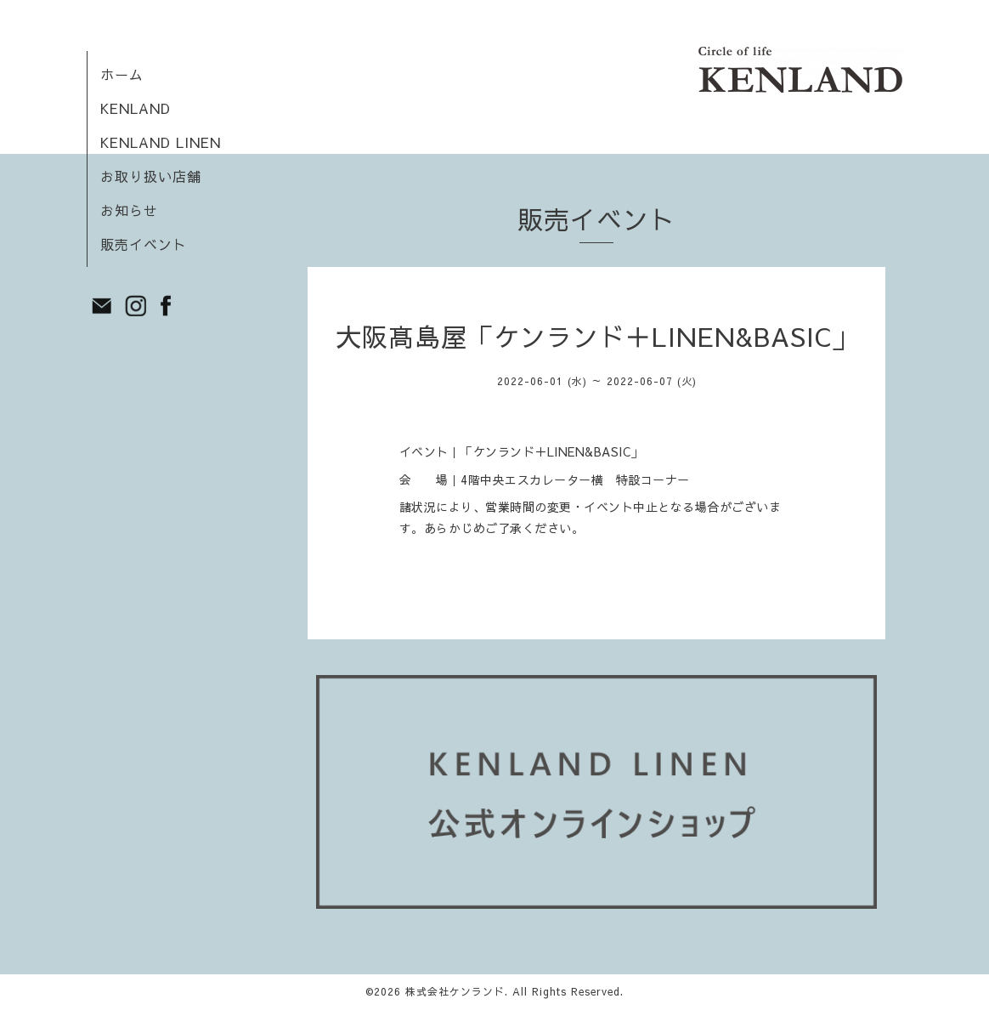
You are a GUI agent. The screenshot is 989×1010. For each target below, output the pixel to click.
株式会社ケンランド (455, 991)
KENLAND (135, 108)
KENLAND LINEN (160, 142)
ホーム (122, 74)
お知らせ (129, 210)
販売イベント (143, 244)
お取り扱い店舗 (150, 176)
